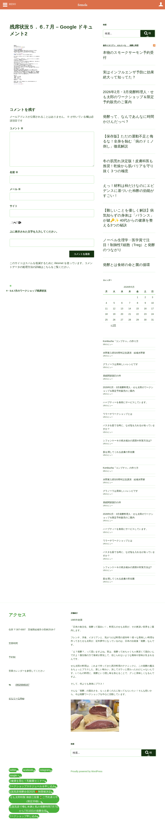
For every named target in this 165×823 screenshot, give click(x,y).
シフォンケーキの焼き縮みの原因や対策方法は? (127, 440)
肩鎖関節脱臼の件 (112, 375)
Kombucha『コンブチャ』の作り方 (121, 341)
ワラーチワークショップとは (117, 414)
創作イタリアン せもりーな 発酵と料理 (120, 45)
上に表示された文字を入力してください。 (34, 231)
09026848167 (22, 684)
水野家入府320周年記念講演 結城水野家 (124, 352)
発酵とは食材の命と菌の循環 (126, 265)
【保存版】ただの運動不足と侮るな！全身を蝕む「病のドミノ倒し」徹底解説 (128, 141)
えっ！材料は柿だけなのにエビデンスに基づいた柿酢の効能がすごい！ (128, 191)
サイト (13, 206)
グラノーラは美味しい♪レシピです (120, 364)
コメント (16, 128)
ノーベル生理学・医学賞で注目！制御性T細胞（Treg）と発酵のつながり (129, 245)
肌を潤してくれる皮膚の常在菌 (119, 452)
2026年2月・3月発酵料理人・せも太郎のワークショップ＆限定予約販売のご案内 (128, 97)
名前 (14, 172)
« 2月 (113, 325)
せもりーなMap (16, 698)
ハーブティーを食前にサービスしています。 (125, 402)
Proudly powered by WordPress (86, 771)
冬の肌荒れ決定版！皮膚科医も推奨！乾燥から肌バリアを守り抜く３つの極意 (128, 166)
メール (15, 189)
